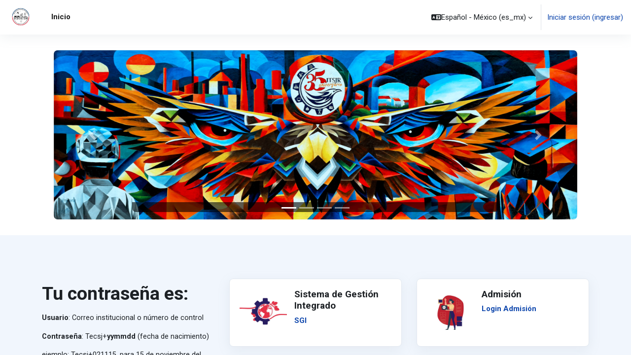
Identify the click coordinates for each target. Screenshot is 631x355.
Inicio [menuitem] (60, 16)
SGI (300, 320)
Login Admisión (509, 308)
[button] (482, 17)
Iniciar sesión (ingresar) (585, 17)
